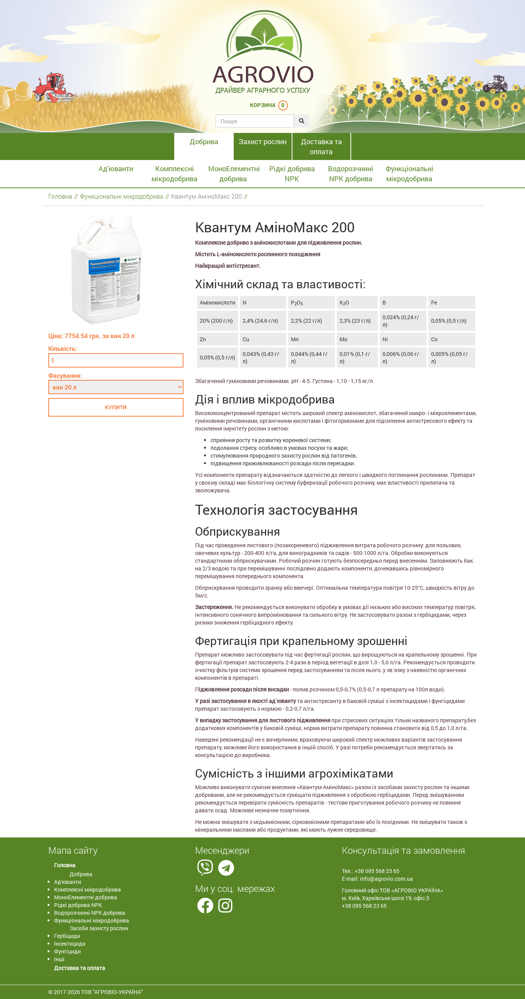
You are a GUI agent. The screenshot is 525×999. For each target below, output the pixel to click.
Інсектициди (69, 943)
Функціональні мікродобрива (409, 173)
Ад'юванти (116, 168)
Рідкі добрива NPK (292, 173)
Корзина (262, 105)
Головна (60, 196)
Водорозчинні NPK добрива (350, 173)
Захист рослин (263, 141)
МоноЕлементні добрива (234, 173)
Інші (59, 959)
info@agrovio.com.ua (386, 878)
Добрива (204, 141)
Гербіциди (67, 935)
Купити (116, 407)
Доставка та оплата (321, 146)
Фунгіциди (67, 951)
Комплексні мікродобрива (174, 173)
